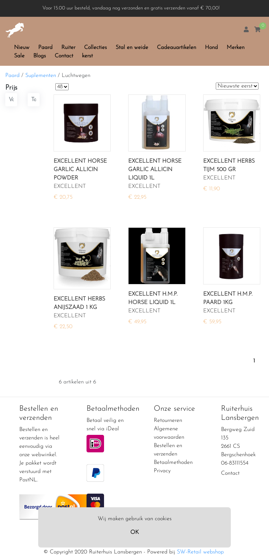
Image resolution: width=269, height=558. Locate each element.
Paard (45, 47)
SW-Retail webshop (200, 552)
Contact (64, 56)
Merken (235, 47)
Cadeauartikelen (176, 47)
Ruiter (68, 47)
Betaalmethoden (173, 462)
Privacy (162, 471)
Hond (211, 47)
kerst (87, 56)
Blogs (39, 56)
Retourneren (168, 420)
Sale (19, 56)
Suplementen (40, 75)
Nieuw (21, 47)
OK (134, 532)
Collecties (95, 47)
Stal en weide (132, 47)
